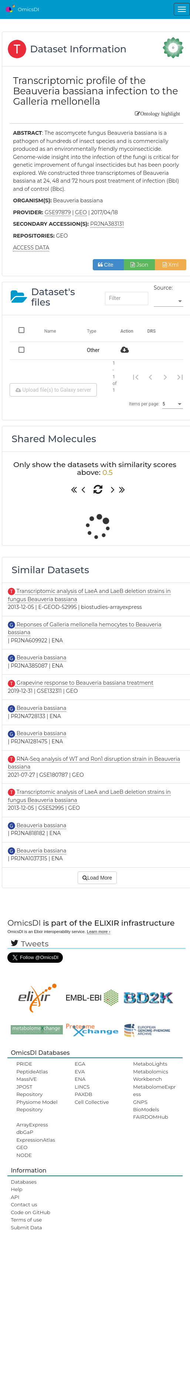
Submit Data (26, 1227)
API (15, 1197)
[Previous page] (150, 376)
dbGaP (24, 1132)
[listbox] (168, 301)
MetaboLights (150, 1064)
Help (17, 1189)
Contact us (24, 1204)
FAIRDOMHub (150, 1117)
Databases (24, 1182)
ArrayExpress (32, 1125)
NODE (24, 1155)
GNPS (140, 1102)
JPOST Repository (29, 1090)
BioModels (146, 1109)
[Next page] (165, 376)
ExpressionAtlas (35, 1140)
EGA (80, 1064)
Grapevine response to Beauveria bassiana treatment (84, 682)
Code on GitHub (30, 1212)
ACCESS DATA (31, 247)
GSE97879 (58, 212)
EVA (80, 1072)
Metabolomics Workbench (150, 1075)
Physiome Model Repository (36, 1105)
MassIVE (26, 1079)
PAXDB (83, 1094)
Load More (97, 878)
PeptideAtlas (32, 1072)
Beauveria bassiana (40, 657)
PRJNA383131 (107, 224)
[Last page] (180, 376)
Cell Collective (92, 1102)
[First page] (135, 376)
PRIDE (24, 1064)
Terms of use (26, 1220)
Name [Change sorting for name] (50, 331)
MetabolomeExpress (154, 1090)
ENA (80, 1079)
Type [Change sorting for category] (91, 331)
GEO (21, 1147)
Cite (108, 265)
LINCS (82, 1087)
